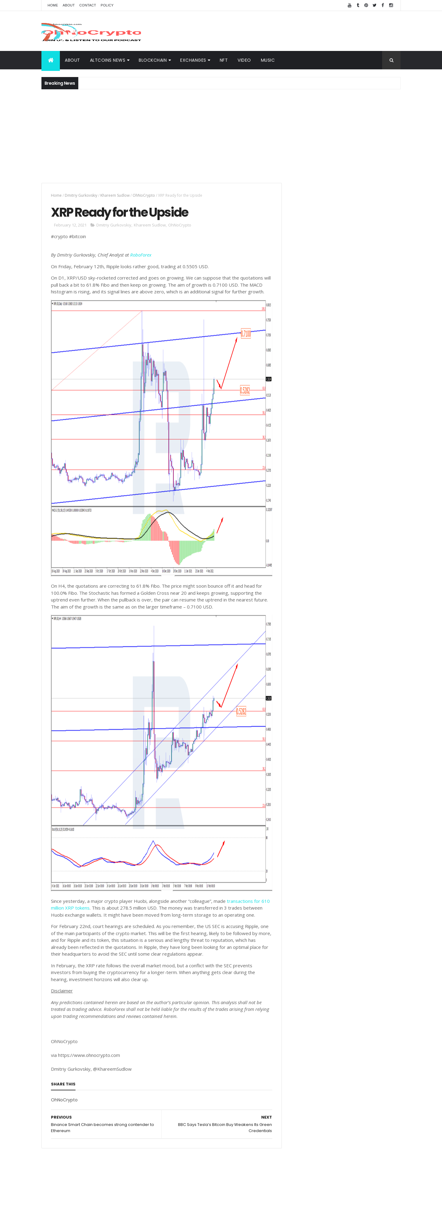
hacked (354, 929)
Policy (107, 5)
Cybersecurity (369, 875)
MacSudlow (302, 897)
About (69, 5)
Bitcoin (375, 908)
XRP (329, 875)
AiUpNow (177, 1217)
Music (268, 60)
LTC (357, 908)
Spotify (345, 897)
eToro (342, 918)
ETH (321, 886)
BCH (296, 940)
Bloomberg (339, 950)
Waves (298, 983)
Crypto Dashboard (317, 512)
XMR (389, 929)
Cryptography (305, 875)
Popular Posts (372, 512)
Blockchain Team (308, 929)
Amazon (318, 961)
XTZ (377, 950)
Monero (315, 940)
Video (244, 60)
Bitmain (378, 961)
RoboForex (140, 255)
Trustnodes (318, 918)
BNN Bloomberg (348, 961)
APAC (297, 961)
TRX (295, 918)
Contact (87, 5)
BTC (345, 875)
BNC (318, 950)
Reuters (370, 972)
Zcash (318, 983)
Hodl (362, 950)
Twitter (299, 950)
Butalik (377, 918)
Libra (373, 929)
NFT (224, 60)
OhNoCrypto (144, 195)
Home (53, 5)
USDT (390, 972)
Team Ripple (334, 908)
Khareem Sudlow (115, 195)
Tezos (371, 940)
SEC (333, 940)
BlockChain (153, 60)
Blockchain (380, 886)
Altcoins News (108, 60)
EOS (335, 929)
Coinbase (301, 886)
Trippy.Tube (303, 908)
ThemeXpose (198, 1217)
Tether (350, 940)
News (326, 897)
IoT (335, 972)
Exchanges (193, 60)
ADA (359, 918)
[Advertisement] (289, 31)
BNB (363, 897)
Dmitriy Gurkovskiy (81, 195)
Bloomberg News (308, 972)
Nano (350, 972)
